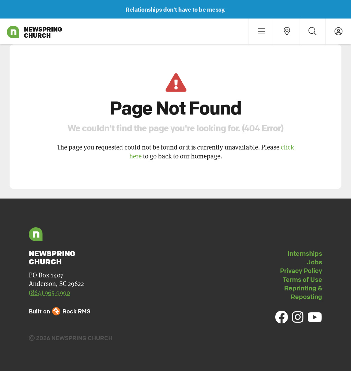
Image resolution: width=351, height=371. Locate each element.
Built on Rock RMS (59, 311)
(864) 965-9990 (49, 292)
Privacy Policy (301, 270)
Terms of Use (302, 279)
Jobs (314, 262)
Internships (305, 253)
